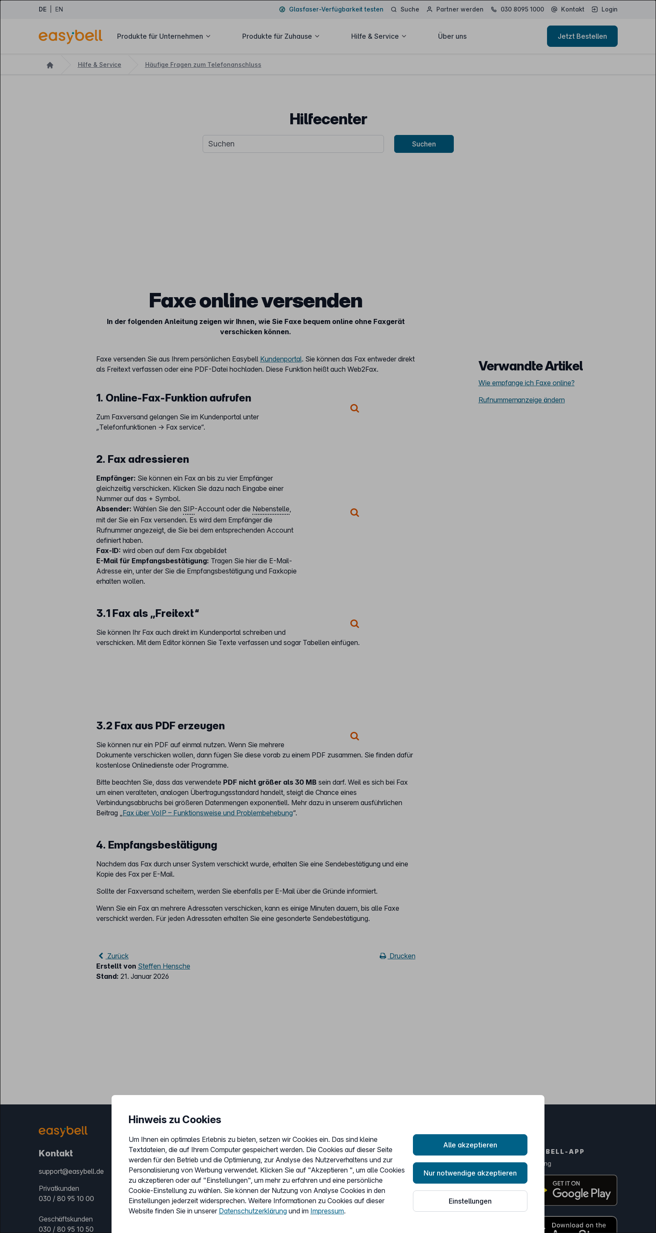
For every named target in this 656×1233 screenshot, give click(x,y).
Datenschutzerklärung (253, 1211)
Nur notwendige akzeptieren (470, 1173)
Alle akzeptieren (470, 1145)
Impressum (327, 1211)
